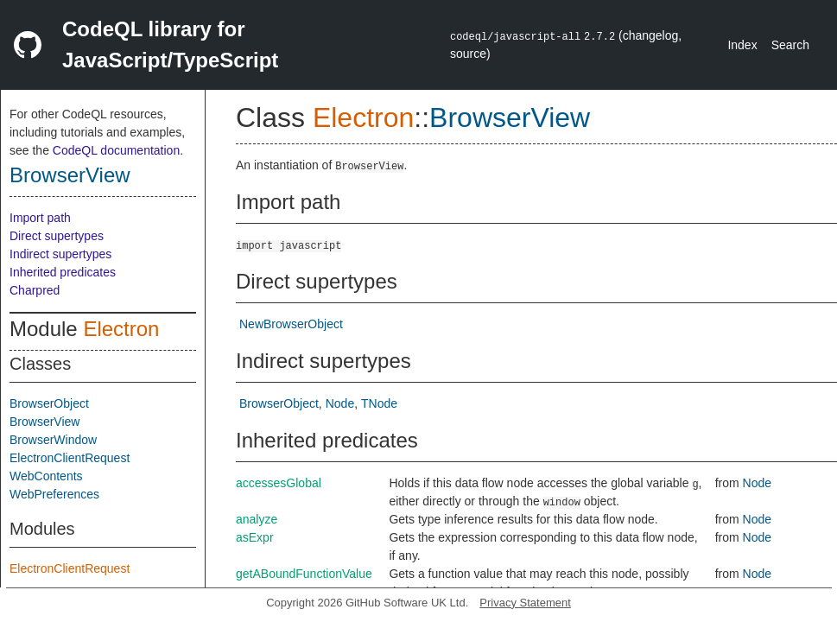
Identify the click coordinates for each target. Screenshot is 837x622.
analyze (256, 519)
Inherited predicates (63, 272)
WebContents (46, 476)
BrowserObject (49, 403)
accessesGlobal (278, 483)
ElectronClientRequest (70, 458)
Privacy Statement (525, 602)
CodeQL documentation (116, 150)
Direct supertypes (57, 236)
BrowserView (70, 175)
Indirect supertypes (60, 254)
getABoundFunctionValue (304, 574)
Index (742, 45)
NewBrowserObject (291, 324)
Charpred (35, 290)
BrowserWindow (53, 440)
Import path (40, 218)
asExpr (255, 537)
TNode (379, 403)
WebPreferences (54, 494)
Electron (121, 328)
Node (340, 403)
